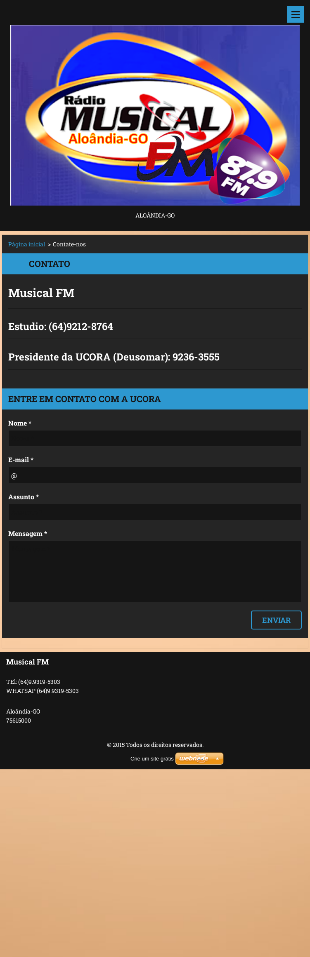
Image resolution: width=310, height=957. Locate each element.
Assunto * (23, 496)
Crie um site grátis (152, 759)
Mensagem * (27, 533)
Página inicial (26, 244)
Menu (295, 14)
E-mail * (20, 459)
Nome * (19, 423)
